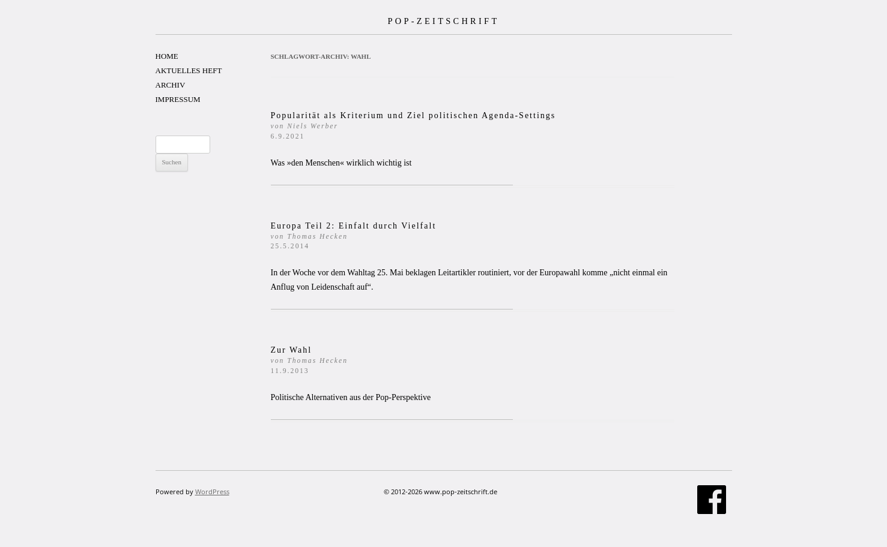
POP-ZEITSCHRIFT (443, 21)
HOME (167, 56)
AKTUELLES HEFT (189, 70)
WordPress (212, 491)
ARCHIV (171, 84)
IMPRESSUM (178, 99)
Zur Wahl (309, 360)
